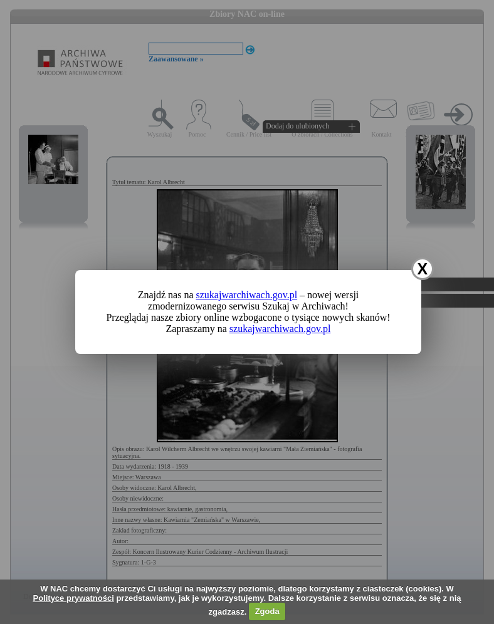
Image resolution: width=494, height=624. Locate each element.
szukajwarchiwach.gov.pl (247, 294)
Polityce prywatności (73, 598)
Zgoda (267, 611)
